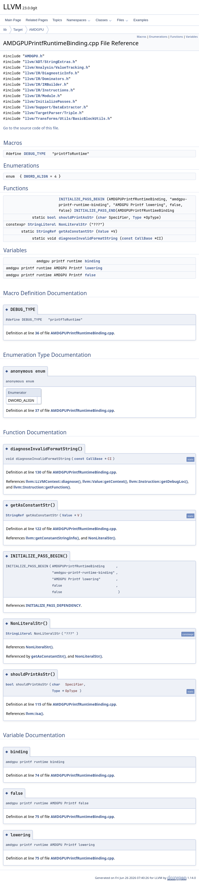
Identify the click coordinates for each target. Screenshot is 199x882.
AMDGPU (36, 30)
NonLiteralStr (73, 224)
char (102, 217)
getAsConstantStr (76, 231)
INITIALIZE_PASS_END (94, 210)
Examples (140, 20)
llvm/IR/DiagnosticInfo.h (51, 73)
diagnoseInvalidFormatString (88, 238)
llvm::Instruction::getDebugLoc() (158, 481)
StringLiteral (42, 224)
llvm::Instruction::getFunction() (41, 487)
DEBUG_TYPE (35, 153)
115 (38, 704)
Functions (176, 36)
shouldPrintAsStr (76, 217)
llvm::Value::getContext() (104, 481)
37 (37, 410)
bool (51, 217)
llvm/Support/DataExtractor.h (55, 107)
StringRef (46, 231)
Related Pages (37, 20)
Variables (192, 36)
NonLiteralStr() (101, 538)
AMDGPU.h (33, 56)
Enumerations (158, 36)
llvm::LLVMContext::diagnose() (53, 481)
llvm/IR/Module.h (42, 95)
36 (37, 332)
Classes (104, 20)
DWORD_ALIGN (36, 176)
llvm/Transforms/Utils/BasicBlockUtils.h (67, 118)
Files (122, 20)
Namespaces (78, 20)
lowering (93, 268)
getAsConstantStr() (48, 656)
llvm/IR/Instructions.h (49, 90)
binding (92, 261)
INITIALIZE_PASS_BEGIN (81, 199)
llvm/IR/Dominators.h (46, 78)
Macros (141, 36)
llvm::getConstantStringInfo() (52, 538)
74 (37, 775)
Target (18, 30)
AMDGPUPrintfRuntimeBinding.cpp (82, 332)
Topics (57, 20)
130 (38, 472)
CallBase (143, 238)
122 (38, 528)
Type (137, 217)
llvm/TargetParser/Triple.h (53, 113)
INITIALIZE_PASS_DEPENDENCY (53, 605)
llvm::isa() (34, 713)
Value (103, 231)
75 (37, 816)
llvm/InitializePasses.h (50, 101)
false (90, 275)
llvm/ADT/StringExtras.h (50, 61)
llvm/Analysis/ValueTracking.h (56, 67)
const (127, 238)
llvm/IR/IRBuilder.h (45, 84)
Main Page (13, 20)
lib (5, 30)
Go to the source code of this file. (31, 127)
